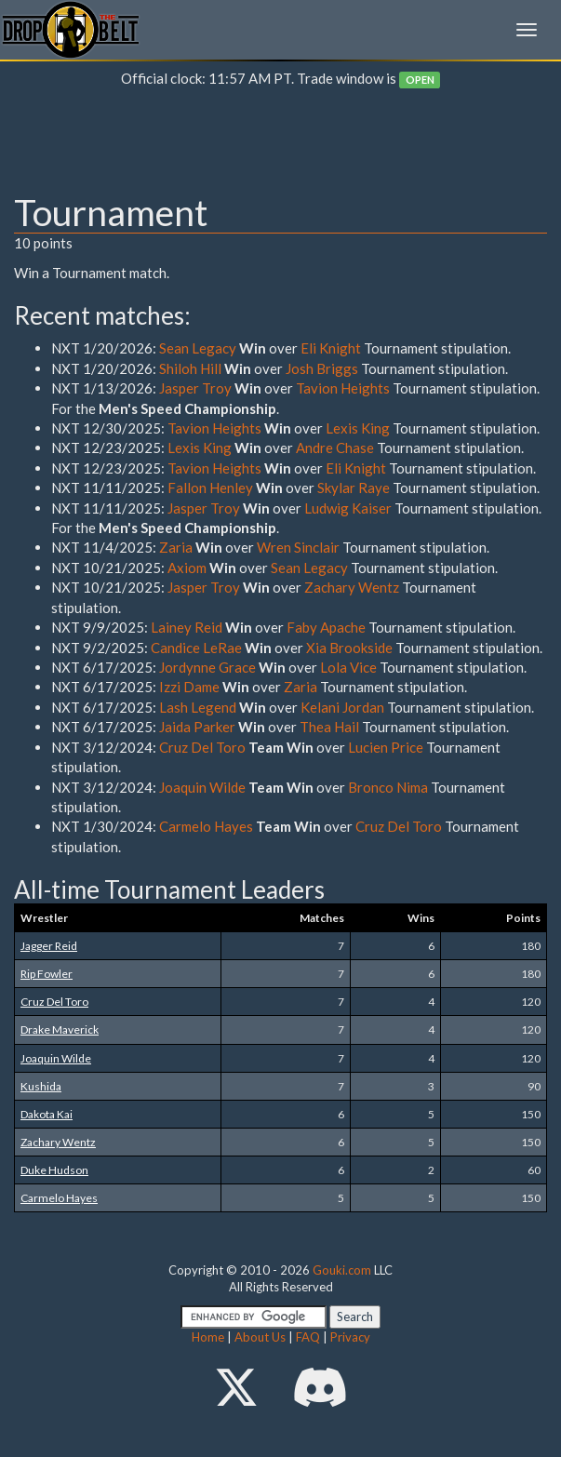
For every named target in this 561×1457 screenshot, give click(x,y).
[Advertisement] (280, 145)
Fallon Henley (210, 487)
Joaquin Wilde (202, 787)
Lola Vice (348, 667)
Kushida (40, 1086)
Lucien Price (387, 747)
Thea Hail (329, 726)
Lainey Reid (186, 627)
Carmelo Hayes (206, 826)
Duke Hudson (54, 1170)
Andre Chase (335, 447)
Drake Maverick (59, 1029)
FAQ (308, 1337)
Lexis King (358, 428)
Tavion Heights (343, 388)
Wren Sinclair (299, 547)
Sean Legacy (197, 348)
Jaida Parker (198, 726)
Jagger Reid (48, 946)
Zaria (176, 547)
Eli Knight (331, 348)
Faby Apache (326, 627)
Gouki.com (342, 1270)
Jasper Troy (195, 388)
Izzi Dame (189, 686)
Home (208, 1337)
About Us (260, 1337)
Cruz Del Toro (202, 747)
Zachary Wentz (351, 587)
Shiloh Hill (190, 368)
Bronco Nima (388, 787)
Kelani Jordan (342, 707)
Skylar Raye (353, 487)
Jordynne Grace (207, 667)
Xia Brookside (349, 647)
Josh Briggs (322, 368)
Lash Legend (197, 707)
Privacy (350, 1337)
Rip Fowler (46, 974)
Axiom (187, 567)
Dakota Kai (46, 1114)
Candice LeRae (196, 647)
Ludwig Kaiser (348, 508)
